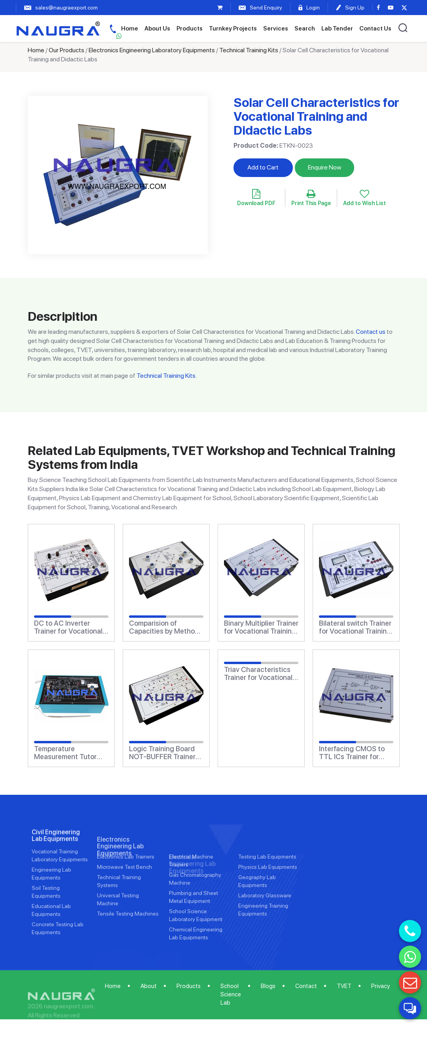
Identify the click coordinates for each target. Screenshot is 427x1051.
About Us (157, 28)
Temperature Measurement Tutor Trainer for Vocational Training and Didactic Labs (68, 753)
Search (304, 28)
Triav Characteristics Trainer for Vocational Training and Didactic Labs (258, 674)
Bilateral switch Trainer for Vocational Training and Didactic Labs (355, 627)
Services (275, 28)
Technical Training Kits (248, 50)
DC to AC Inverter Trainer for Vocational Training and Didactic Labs (68, 627)
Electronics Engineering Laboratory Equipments (152, 50)
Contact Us (375, 28)
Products (189, 28)
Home (129, 28)
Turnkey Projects (233, 28)
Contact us (370, 331)
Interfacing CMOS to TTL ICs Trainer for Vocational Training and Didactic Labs (352, 753)
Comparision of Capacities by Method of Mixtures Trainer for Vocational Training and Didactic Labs (164, 627)
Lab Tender (337, 28)
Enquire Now (324, 167)
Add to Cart (263, 167)
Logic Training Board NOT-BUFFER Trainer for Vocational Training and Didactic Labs (165, 753)
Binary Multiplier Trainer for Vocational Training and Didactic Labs (261, 627)
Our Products (66, 50)
